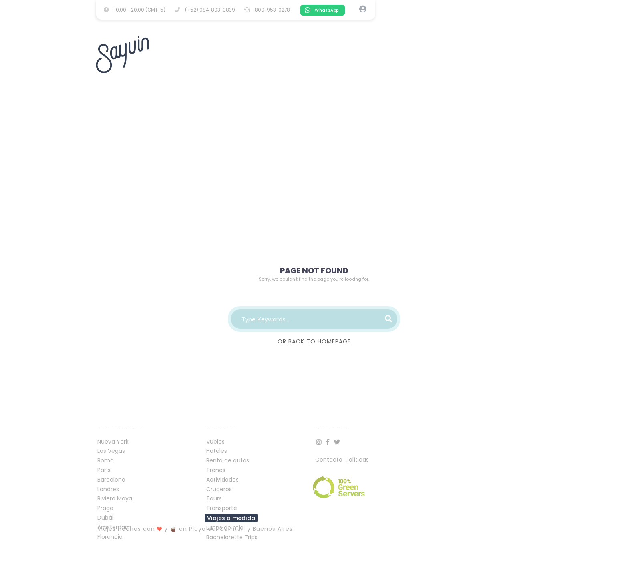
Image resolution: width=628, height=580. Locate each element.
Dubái (105, 518)
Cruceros (219, 489)
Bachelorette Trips (232, 537)
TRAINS (391, 26)
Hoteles (216, 451)
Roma (105, 460)
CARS (288, 26)
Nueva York (113, 442)
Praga (105, 508)
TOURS (319, 26)
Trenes (215, 470)
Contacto (329, 460)
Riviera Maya (114, 498)
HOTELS (172, 26)
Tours (214, 498)
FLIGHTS (209, 26)
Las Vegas (111, 451)
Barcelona (111, 480)
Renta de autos (227, 460)
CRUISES (354, 26)
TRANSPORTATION (441, 26)
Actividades (222, 480)
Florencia (110, 537)
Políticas (357, 460)
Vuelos (215, 442)
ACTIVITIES (252, 26)
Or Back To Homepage (314, 341)
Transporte (221, 508)
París (104, 470)
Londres (108, 489)
